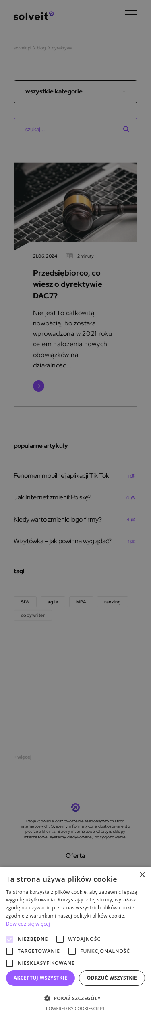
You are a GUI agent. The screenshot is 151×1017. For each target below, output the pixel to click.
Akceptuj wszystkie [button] (40, 977)
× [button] (142, 875)
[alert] (75, 508)
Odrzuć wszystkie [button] (112, 977)
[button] (75, 998)
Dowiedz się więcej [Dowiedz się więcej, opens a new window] (28, 923)
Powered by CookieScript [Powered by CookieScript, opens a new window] (75, 1008)
